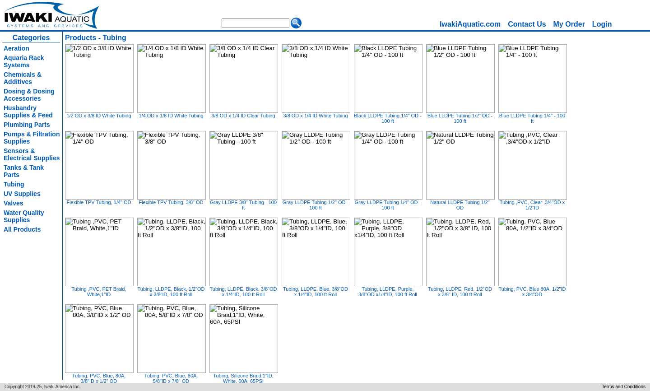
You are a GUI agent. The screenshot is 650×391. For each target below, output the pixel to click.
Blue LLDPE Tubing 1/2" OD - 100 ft (460, 118)
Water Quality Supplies (24, 216)
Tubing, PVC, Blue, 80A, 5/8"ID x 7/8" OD (171, 378)
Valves (13, 203)
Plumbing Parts (27, 124)
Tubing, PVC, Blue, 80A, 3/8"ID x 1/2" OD (99, 378)
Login (602, 24)
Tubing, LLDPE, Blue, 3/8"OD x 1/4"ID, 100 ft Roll (315, 291)
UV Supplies (22, 193)
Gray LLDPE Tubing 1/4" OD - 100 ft (388, 205)
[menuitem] (470, 24)
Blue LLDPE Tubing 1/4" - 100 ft (532, 118)
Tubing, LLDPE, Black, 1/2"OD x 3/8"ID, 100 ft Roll (170, 291)
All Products (22, 229)
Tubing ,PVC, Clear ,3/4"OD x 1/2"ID (532, 205)
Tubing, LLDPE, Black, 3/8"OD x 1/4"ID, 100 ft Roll (243, 291)
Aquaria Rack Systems (24, 61)
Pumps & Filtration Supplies (32, 137)
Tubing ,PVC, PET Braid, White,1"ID (98, 291)
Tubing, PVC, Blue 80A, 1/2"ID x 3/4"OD (532, 291)
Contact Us (527, 24)
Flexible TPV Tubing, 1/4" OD (98, 202)
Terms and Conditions (623, 386)
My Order (569, 24)
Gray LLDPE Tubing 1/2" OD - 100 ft (315, 205)
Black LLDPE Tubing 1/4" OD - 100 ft (387, 118)
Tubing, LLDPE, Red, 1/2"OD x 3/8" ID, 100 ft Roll (460, 291)
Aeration (16, 48)
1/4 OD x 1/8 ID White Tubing (171, 115)
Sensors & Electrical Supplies (32, 154)
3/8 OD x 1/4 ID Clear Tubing (243, 115)
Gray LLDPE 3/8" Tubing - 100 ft (243, 205)
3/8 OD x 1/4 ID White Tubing (315, 115)
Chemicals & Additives (23, 78)
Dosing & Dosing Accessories (29, 95)
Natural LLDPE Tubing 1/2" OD (460, 205)
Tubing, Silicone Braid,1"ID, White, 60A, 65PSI (243, 378)
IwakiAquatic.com (470, 24)
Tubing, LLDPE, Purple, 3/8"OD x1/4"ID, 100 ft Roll (387, 291)
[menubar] (525, 24)
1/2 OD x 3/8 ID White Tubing (98, 115)
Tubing (14, 184)
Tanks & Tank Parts (24, 171)
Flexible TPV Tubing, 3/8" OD (171, 202)
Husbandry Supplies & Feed (28, 111)
